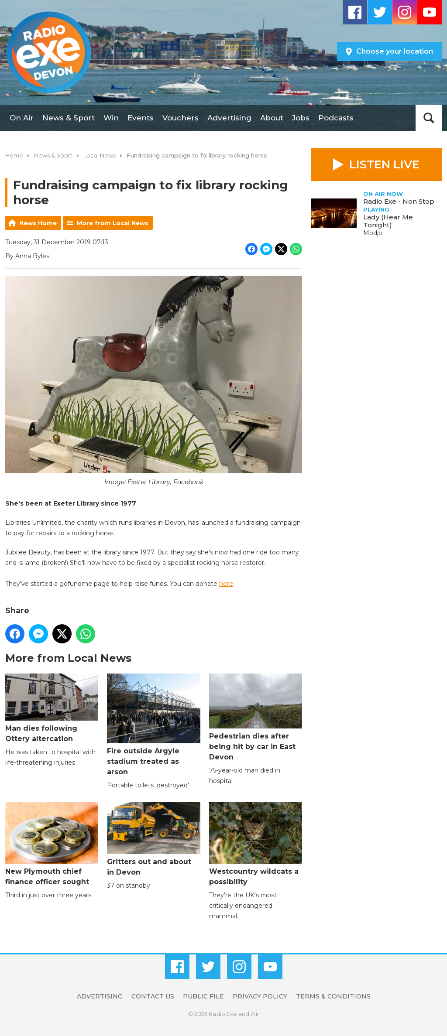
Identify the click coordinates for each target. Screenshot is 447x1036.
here (226, 584)
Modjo (372, 233)
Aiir (255, 1013)
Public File (203, 996)
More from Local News (112, 222)
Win (111, 117)
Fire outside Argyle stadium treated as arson (153, 725)
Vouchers (180, 117)
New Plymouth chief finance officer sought (51, 844)
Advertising (229, 117)
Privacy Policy (260, 996)
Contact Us (152, 996)
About (271, 117)
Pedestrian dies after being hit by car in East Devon (255, 718)
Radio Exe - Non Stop (398, 201)
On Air (22, 117)
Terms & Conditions (333, 996)
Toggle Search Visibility (429, 118)
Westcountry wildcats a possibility (255, 844)
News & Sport (68, 117)
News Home (38, 222)
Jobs (300, 117)
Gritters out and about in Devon (153, 839)
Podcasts (336, 117)
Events (140, 117)
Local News (99, 155)
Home (14, 155)
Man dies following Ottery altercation (51, 708)
